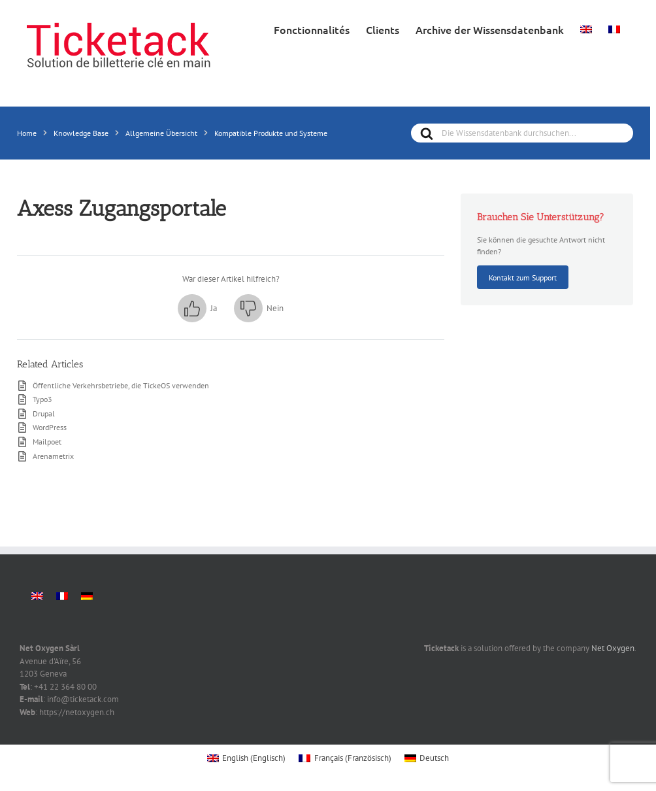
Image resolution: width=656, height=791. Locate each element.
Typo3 (42, 399)
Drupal (44, 413)
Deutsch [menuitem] (434, 758)
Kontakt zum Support (523, 277)
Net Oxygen (612, 648)
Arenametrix (53, 455)
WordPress (50, 427)
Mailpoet (47, 441)
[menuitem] (586, 28)
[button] (197, 308)
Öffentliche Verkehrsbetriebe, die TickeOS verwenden (121, 385)
